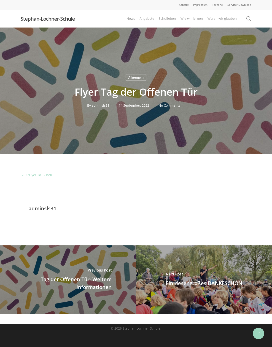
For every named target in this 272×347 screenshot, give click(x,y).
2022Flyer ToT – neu (37, 175)
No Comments (169, 105)
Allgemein (136, 77)
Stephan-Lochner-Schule (48, 18)
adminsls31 (100, 105)
